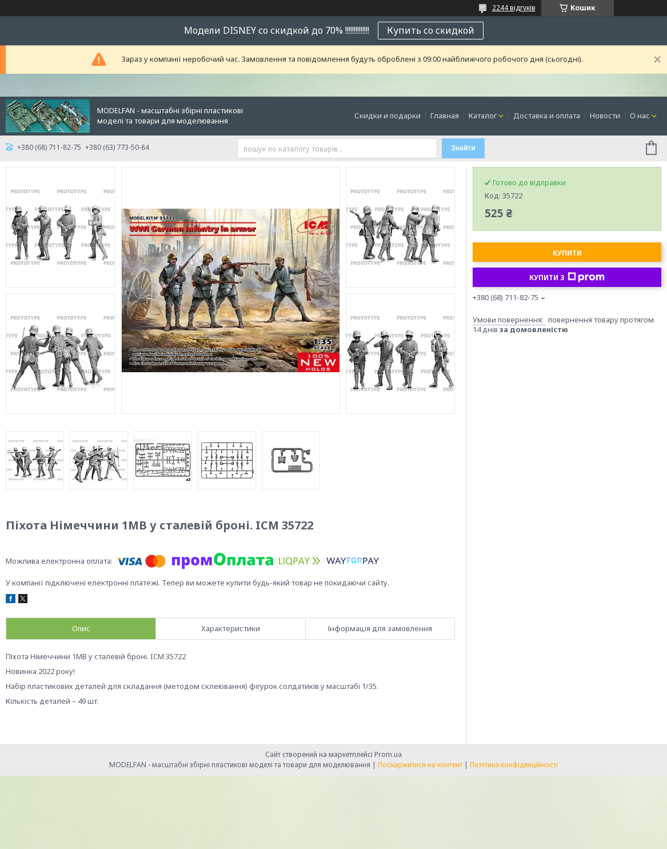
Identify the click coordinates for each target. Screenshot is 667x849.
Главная (444, 115)
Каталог (483, 115)
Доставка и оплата (546, 115)
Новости (605, 115)
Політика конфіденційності (514, 765)
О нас (640, 115)
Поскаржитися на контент (420, 765)
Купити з (567, 277)
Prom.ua (388, 754)
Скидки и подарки (387, 115)
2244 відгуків (514, 8)
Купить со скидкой (430, 30)
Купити (567, 253)
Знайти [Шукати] (463, 148)
